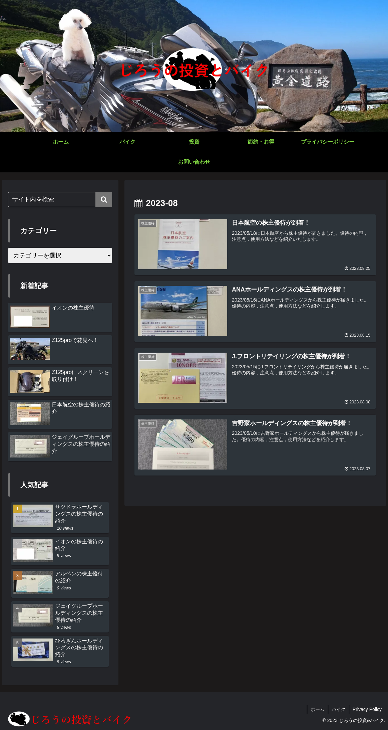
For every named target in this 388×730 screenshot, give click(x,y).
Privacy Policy (367, 709)
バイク (339, 709)
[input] (60, 199)
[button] (103, 199)
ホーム (318, 709)
